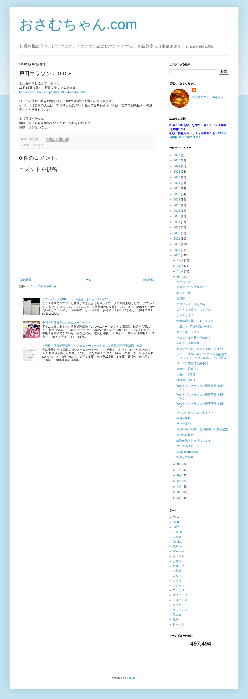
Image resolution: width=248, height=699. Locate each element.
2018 (177, 199)
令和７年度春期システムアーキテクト (66, 322)
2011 (177, 238)
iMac (176, 527)
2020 (177, 188)
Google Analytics (187, 451)
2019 (177, 194)
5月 (179, 481)
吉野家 (180, 298)
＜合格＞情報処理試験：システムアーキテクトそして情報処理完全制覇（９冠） (93, 345)
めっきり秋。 (185, 293)
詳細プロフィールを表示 (207, 97)
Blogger (131, 677)
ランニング (36, 145)
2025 (177, 160)
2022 (177, 177)
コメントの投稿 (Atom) (41, 286)
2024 (177, 166)
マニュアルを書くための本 (193, 337)
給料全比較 (183, 418)
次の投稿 (26, 279)
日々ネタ (178, 624)
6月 (179, 475)
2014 (177, 222)
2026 (177, 155)
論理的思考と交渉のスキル (193, 440)
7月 (179, 470)
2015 (177, 216)
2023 (177, 171)
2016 (177, 210)
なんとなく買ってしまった (193, 309)
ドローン (178, 585)
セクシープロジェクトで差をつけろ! (199, 348)
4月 (179, 486)
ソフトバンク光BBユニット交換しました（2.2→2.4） (76, 299)
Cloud (176, 517)
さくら (177, 580)
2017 (177, 205)
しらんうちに (185, 315)
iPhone (177, 532)
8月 (179, 464)
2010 (177, 244)
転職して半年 (185, 457)
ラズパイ (178, 604)
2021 (177, 183)
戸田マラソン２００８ (190, 287)
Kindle (177, 537)
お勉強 (177, 570)
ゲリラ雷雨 (183, 424)
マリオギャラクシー (189, 332)
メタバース (180, 600)
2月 (179, 497)
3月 (179, 492)
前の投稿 (148, 279)
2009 (177, 250)
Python (177, 546)
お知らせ (178, 566)
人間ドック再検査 (187, 343)
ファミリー (180, 590)
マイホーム (180, 595)
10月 (180, 271)
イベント (178, 556)
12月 (180, 260)
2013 (177, 227)
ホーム (87, 279)
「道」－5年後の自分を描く (194, 326)
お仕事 (177, 561)
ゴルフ (177, 575)
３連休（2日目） (187, 374)
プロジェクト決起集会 (190, 304)
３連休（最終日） (187, 368)
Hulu (176, 522)
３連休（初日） (186, 380)
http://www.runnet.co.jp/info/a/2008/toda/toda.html (53, 92)
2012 (177, 233)
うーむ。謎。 (185, 281)
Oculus (177, 541)
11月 (180, 265)
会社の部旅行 (185, 435)
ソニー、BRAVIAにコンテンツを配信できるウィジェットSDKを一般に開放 (201, 356)
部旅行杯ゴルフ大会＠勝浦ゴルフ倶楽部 (202, 429)
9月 (179, 277)
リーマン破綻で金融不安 (192, 363)
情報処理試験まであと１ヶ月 (195, 321)
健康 (176, 619)
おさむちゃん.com (78, 24)
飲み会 (177, 614)
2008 (177, 255)
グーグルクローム (187, 446)
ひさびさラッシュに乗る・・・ (196, 412)
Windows (179, 551)
